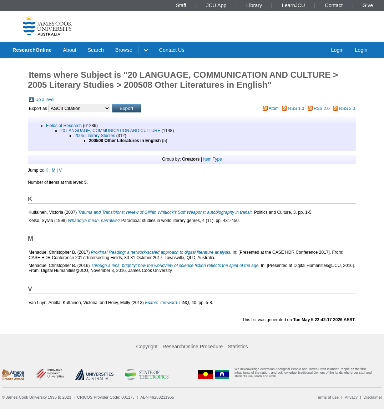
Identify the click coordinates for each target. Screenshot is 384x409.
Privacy (351, 397)
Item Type (212, 159)
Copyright (147, 346)
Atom (274, 108)
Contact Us (172, 50)
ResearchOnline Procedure (193, 346)
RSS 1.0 (296, 108)
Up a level (44, 99)
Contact (334, 5)
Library (254, 5)
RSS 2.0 (322, 108)
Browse (123, 50)
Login (337, 50)
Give (368, 5)
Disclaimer (373, 397)
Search (95, 50)
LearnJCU (293, 5)
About (69, 50)
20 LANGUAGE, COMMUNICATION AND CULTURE (110, 130)
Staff (181, 5)
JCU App (216, 5)
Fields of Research (64, 125)
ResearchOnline (32, 50)
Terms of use (327, 397)
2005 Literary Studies (95, 135)
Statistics (238, 346)
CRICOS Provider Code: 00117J (106, 397)
